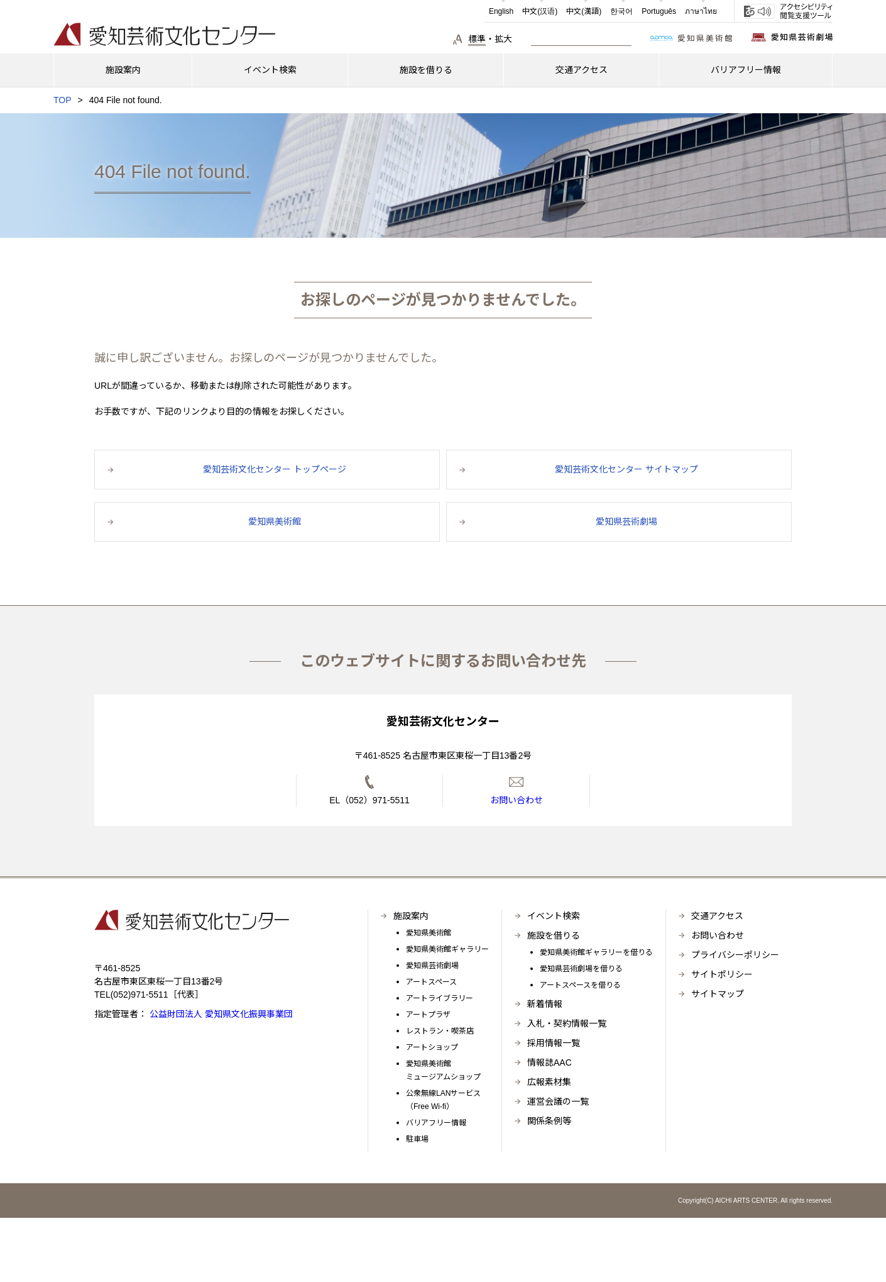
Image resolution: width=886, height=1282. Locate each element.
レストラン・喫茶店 (440, 1031)
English (501, 11)
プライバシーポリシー (735, 955)
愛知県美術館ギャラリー (447, 949)
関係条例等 (549, 1121)
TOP (62, 100)
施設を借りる (553, 935)
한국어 (621, 11)
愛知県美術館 (428, 932)
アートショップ (432, 1047)
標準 (477, 39)
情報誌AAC (549, 1062)
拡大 (503, 39)
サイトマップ (717, 994)
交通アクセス (717, 916)
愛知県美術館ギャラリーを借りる (596, 952)
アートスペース (431, 982)
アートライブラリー (439, 998)
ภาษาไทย (701, 11)
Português (659, 11)
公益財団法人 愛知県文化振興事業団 (220, 1014)
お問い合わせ (717, 935)
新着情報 (544, 1004)
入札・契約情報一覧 (566, 1023)
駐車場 (417, 1139)
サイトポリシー (722, 974)
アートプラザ (428, 1014)
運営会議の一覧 (558, 1101)
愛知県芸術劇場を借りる (581, 968)
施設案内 (411, 916)
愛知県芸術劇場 (432, 965)
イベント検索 (553, 916)
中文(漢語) (583, 11)
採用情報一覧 (553, 1043)
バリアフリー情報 (436, 1122)
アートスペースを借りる (580, 985)
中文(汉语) (539, 11)
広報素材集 (549, 1082)
